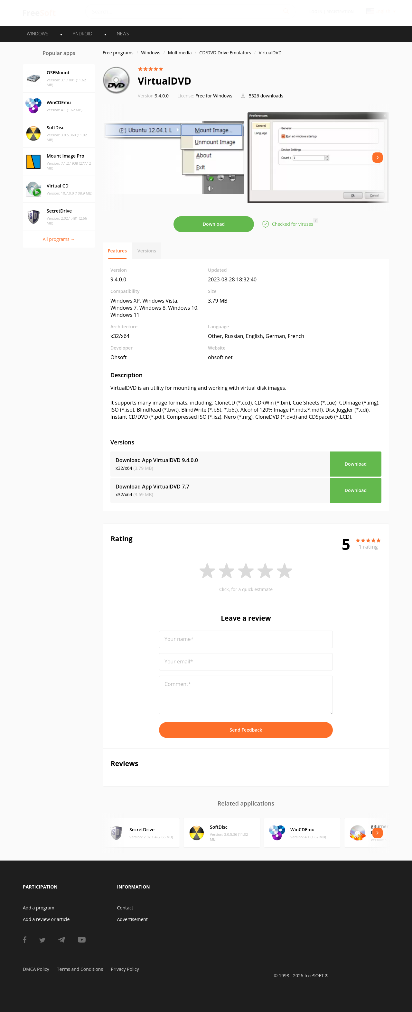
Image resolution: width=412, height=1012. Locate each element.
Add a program (38, 908)
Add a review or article (46, 919)
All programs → (59, 239)
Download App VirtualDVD (157, 460)
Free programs (118, 53)
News (123, 34)
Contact (125, 908)
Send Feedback (245, 730)
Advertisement (132, 919)
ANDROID (82, 34)
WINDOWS (37, 34)
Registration (340, 11)
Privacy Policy (125, 969)
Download (214, 224)
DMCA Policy (36, 969)
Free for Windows (213, 96)
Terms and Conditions (80, 969)
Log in (316, 11)
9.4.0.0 (153, 96)
